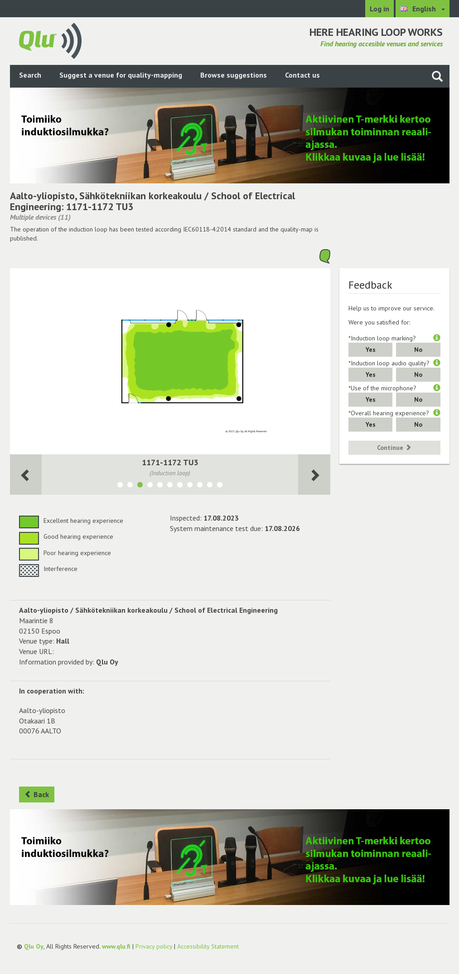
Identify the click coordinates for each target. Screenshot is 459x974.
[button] (436, 338)
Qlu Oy (33, 946)
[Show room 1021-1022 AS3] (120, 486)
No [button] (418, 349)
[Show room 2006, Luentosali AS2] (210, 486)
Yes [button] (371, 349)
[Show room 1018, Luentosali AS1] (220, 486)
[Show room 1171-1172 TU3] (140, 486)
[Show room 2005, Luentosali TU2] (200, 486)
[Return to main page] (50, 39)
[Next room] (26, 474)
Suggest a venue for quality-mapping (120, 74)
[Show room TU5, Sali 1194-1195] (160, 486)
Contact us (302, 74)
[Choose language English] (422, 8)
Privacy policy (153, 946)
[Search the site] (437, 76)
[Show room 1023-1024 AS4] (130, 486)
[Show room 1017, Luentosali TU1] (190, 486)
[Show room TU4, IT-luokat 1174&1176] (170, 486)
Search (30, 74)
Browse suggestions (233, 74)
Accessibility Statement (208, 946)
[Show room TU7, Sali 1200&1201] (180, 486)
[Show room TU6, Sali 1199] (150, 486)
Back (36, 794)
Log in (379, 8)
